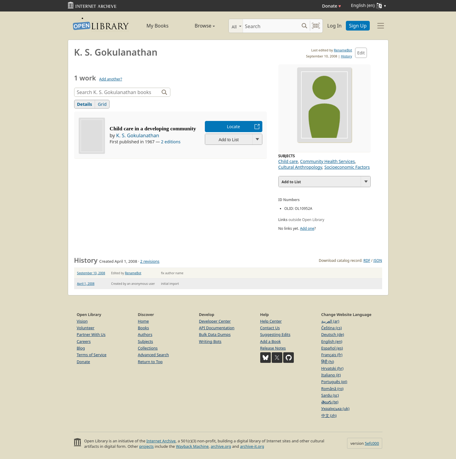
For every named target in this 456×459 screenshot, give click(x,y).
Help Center (271, 321)
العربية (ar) (330, 321)
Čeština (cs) (331, 327)
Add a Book (270, 341)
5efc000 (372, 443)
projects (146, 446)
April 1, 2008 (86, 284)
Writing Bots (210, 341)
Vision (82, 321)
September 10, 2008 (91, 273)
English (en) (332, 341)
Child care (288, 161)
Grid (102, 104)
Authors (145, 334)
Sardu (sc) (330, 395)
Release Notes (273, 348)
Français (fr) (332, 354)
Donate (331, 6)
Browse (198, 25)
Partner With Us (91, 334)
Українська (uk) (335, 408)
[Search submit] (304, 26)
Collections (148, 348)
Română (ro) (332, 388)
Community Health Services (327, 161)
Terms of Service (92, 354)
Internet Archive (161, 441)
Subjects (145, 341)
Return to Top (150, 361)
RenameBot (343, 50)
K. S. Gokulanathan (137, 135)
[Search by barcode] (316, 26)
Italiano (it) (331, 375)
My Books (157, 25)
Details (84, 104)
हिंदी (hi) (327, 361)
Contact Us (270, 327)
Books (143, 327)
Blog (81, 348)
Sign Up (357, 25)
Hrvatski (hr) (332, 368)
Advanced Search (153, 354)
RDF (366, 260)
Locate (233, 126)
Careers (84, 341)
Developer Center (215, 321)
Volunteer (86, 327)
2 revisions (149, 261)
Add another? (110, 79)
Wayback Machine (192, 446)
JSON (377, 260)
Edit (361, 53)
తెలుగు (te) (330, 402)
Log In (334, 25)
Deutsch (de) (332, 334)
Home (143, 321)
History (346, 56)
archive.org (221, 446)
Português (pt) (334, 381)
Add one (307, 228)
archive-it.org (252, 446)
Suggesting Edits (275, 334)
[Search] (271, 26)
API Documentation (217, 327)
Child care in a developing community (153, 128)
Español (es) (332, 348)
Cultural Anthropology (300, 167)
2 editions (170, 142)
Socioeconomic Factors (347, 167)
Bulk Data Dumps (215, 334)
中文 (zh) (329, 415)
